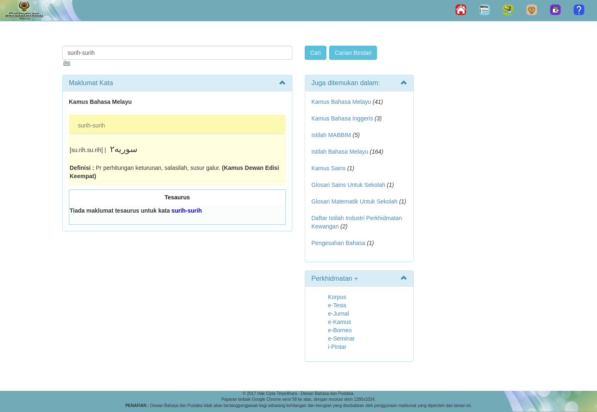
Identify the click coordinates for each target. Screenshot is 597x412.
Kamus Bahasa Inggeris (342, 118)
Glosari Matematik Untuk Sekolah (354, 201)
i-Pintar (337, 346)
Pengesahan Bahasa (338, 243)
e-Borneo (340, 330)
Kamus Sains (328, 168)
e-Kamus (339, 322)
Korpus (337, 297)
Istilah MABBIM (331, 135)
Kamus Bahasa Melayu (342, 101)
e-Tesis (337, 305)
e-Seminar (341, 338)
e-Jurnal (338, 313)
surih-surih (91, 125)
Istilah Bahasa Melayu (339, 151)
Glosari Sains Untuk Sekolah (348, 184)
